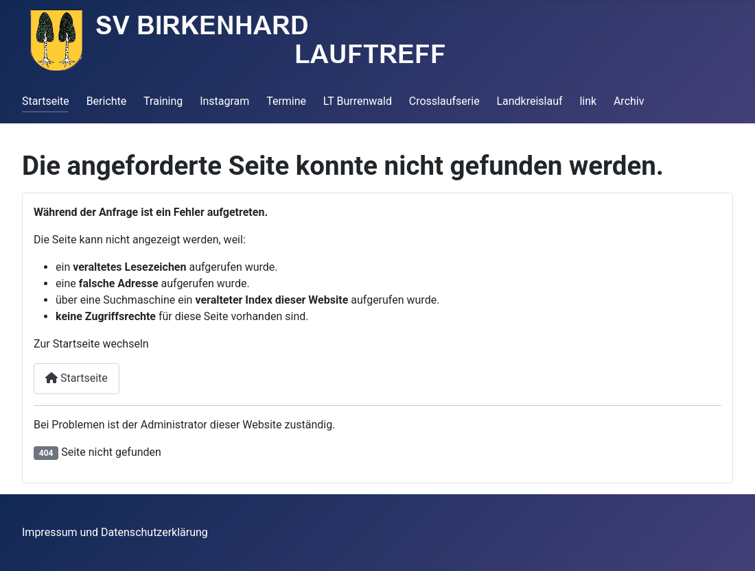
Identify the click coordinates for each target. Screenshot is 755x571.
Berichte (106, 101)
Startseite (45, 101)
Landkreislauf (529, 101)
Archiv (629, 101)
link (587, 101)
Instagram (224, 101)
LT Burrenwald (357, 101)
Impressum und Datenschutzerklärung (115, 532)
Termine (286, 101)
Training (163, 101)
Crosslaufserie (444, 101)
